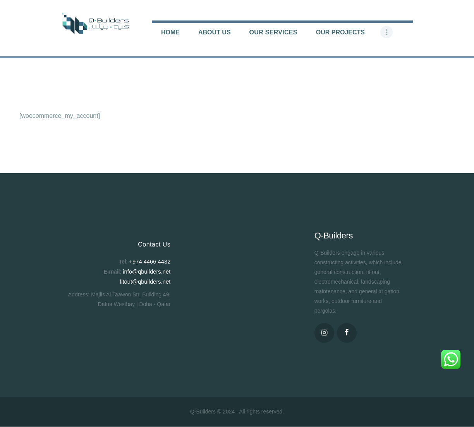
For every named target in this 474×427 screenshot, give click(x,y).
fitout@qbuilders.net (146, 280)
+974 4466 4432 (151, 261)
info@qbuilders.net (147, 271)
